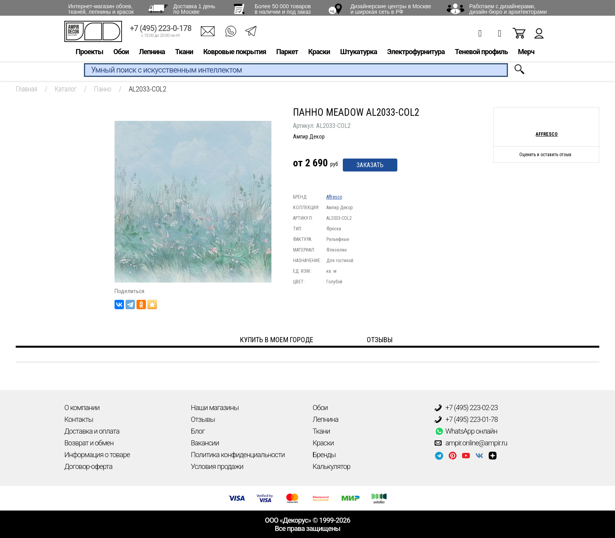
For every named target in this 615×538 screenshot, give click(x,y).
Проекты (89, 53)
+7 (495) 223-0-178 (160, 30)
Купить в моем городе (276, 340)
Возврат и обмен (88, 443)
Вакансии (205, 443)
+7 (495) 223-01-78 (466, 419)
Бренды (324, 454)
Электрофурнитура (416, 53)
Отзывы (203, 419)
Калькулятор (331, 466)
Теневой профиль (481, 53)
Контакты (78, 419)
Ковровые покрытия (234, 53)
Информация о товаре (97, 454)
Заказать (370, 165)
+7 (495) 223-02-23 (466, 408)
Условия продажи (217, 466)
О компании (82, 407)
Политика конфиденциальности (238, 454)
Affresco (334, 197)
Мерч (526, 53)
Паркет (287, 53)
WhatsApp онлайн (466, 431)
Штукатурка (358, 53)
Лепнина (152, 53)
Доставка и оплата (91, 431)
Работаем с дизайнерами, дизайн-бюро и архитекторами (508, 9)
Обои (121, 53)
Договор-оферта (88, 466)
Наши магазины (215, 407)
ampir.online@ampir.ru (471, 443)
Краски (319, 53)
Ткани (184, 53)
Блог (198, 431)
